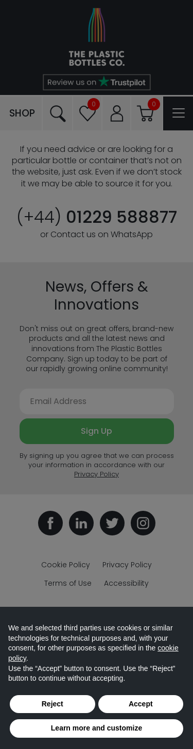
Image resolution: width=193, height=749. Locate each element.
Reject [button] (52, 704)
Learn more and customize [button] (96, 728)
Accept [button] (141, 704)
